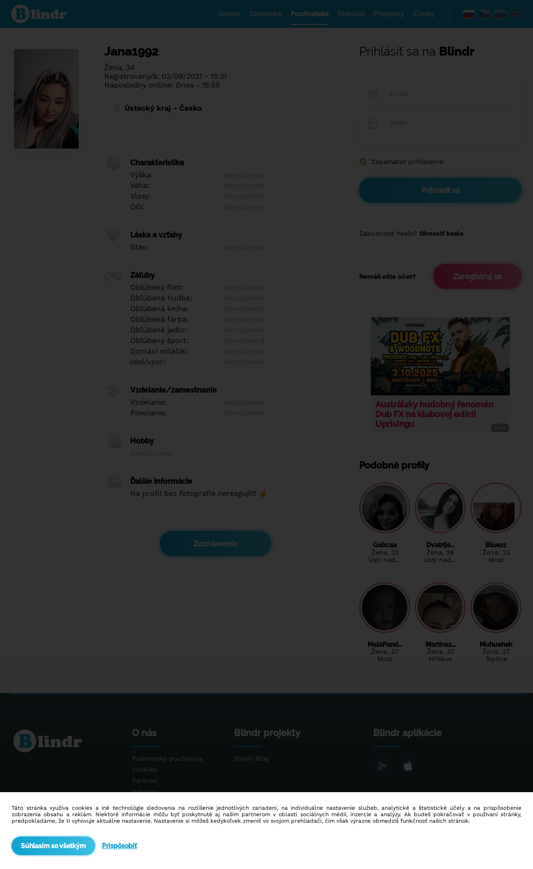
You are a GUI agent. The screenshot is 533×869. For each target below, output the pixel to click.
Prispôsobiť (119, 846)
